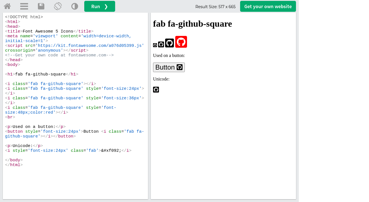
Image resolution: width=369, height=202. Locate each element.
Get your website (268, 6)
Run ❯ (99, 6)
